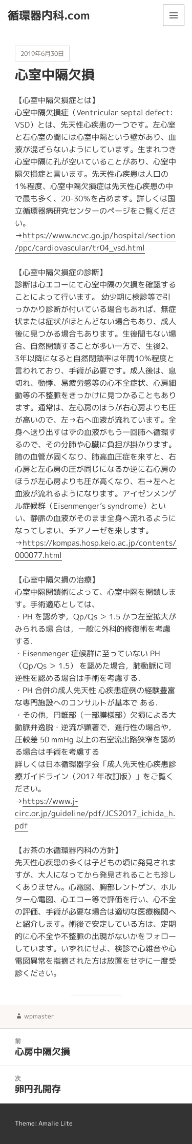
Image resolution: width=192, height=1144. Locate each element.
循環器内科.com (49, 15)
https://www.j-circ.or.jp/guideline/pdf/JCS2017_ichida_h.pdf (95, 813)
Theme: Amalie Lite (44, 1123)
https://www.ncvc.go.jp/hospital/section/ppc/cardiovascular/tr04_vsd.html (95, 241)
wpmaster (39, 1016)
